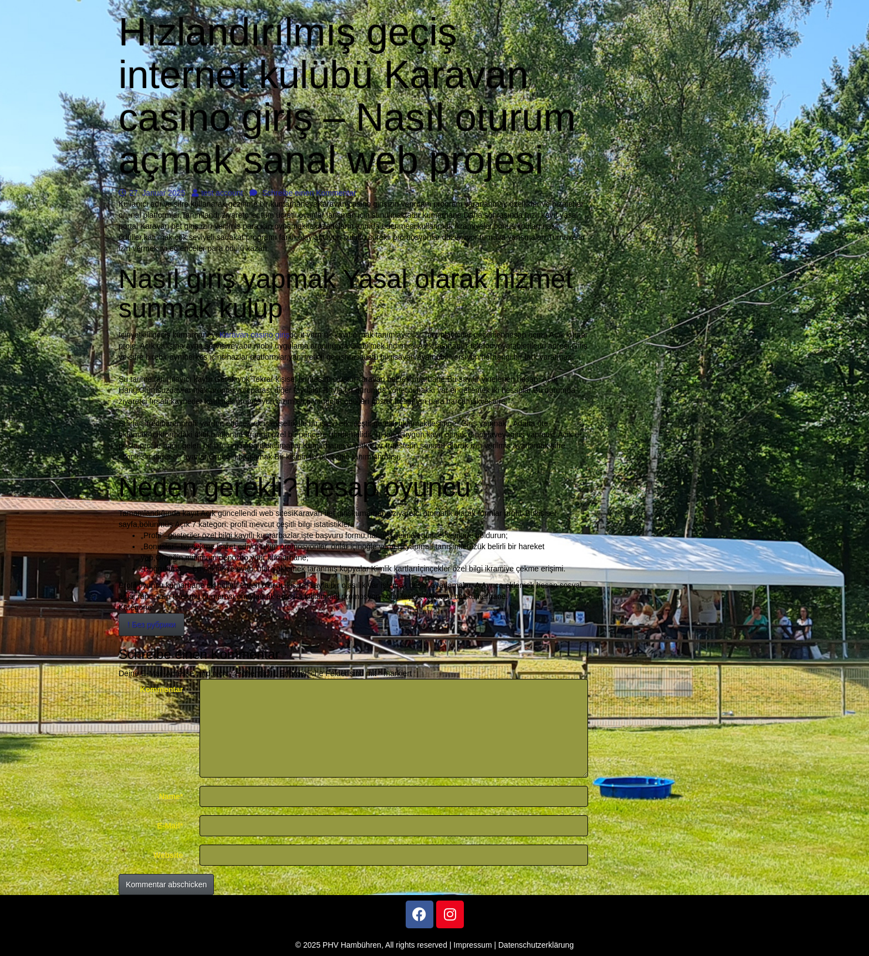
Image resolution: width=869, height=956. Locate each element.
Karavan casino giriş (254, 334)
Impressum (472, 944)
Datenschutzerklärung (536, 944)
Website (168, 855)
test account (217, 192)
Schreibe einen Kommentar (302, 192)
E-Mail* (170, 825)
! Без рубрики (151, 624)
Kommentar (161, 689)
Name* (171, 796)
